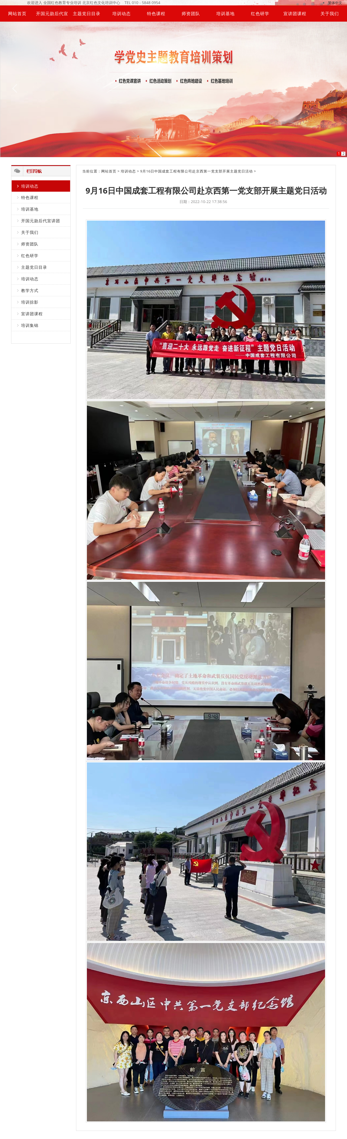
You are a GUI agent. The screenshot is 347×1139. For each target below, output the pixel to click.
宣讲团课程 (294, 13)
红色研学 (260, 13)
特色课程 (156, 13)
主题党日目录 (86, 13)
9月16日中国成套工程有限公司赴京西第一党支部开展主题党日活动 (196, 171)
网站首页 (17, 13)
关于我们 (329, 13)
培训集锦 (29, 325)
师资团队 (191, 13)
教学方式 (29, 290)
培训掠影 (29, 302)
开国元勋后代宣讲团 (40, 220)
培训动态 (121, 13)
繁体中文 (335, 2)
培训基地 (225, 13)
